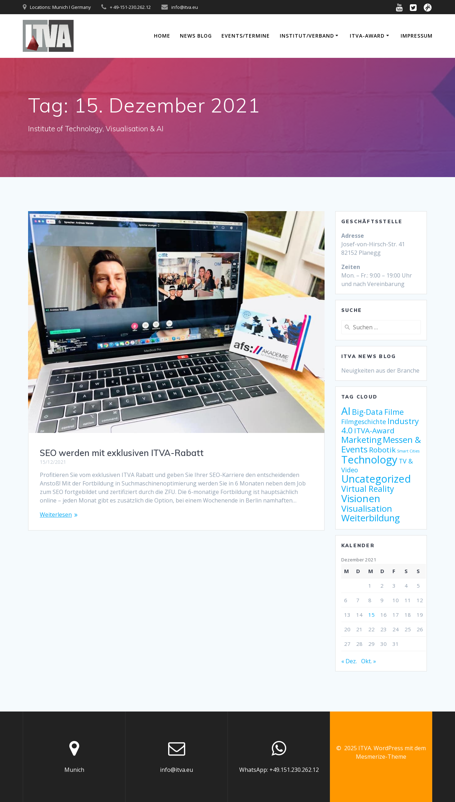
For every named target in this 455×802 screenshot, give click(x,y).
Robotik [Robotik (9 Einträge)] (382, 450)
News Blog (196, 35)
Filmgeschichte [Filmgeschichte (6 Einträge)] (363, 421)
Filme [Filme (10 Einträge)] (394, 412)
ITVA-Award (367, 35)
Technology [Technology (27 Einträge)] (369, 459)
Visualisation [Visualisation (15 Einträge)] (366, 508)
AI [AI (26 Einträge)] (345, 411)
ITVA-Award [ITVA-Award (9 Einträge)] (374, 430)
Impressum (417, 35)
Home (162, 35)
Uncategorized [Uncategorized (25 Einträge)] (376, 478)
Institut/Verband (307, 35)
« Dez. (349, 661)
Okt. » (368, 661)
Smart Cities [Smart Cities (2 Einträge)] (408, 451)
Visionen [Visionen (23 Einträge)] (360, 498)
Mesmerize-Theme (381, 756)
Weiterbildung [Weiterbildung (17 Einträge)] (370, 518)
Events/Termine (245, 35)
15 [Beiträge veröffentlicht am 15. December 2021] (371, 614)
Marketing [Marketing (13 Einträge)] (361, 439)
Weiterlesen (56, 514)
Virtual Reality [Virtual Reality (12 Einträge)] (367, 488)
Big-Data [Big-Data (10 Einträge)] (367, 412)
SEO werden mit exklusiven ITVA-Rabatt (122, 452)
